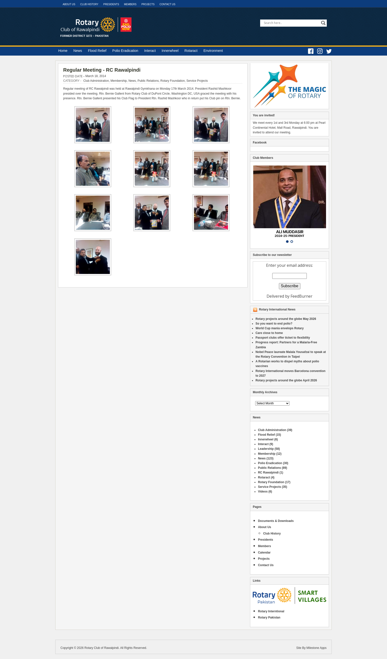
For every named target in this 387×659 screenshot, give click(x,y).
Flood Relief (97, 51)
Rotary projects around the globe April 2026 (286, 380)
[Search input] (291, 23)
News (77, 51)
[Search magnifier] (323, 23)
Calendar (264, 552)
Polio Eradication (125, 51)
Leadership (266, 449)
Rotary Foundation (172, 80)
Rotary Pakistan (269, 617)
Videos (263, 491)
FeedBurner (301, 296)
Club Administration (96, 80)
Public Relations (148, 80)
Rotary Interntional (271, 611)
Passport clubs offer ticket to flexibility (282, 337)
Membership (119, 80)
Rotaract (190, 51)
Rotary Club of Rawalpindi (101, 648)
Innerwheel (170, 51)
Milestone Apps (317, 648)
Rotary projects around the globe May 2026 (285, 319)
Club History (89, 4)
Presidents (111, 4)
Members (130, 4)
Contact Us (167, 4)
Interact (150, 51)
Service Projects (197, 80)
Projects (148, 4)
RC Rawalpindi (268, 472)
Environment (213, 51)
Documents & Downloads (276, 521)
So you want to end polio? (273, 323)
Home (62, 51)
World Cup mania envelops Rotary (279, 328)
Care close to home (269, 333)
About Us (69, 4)
